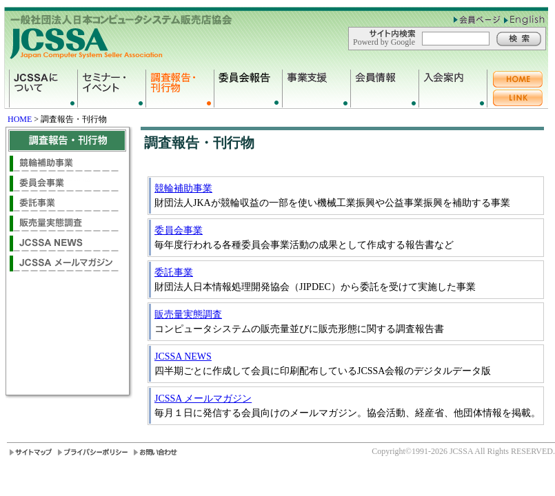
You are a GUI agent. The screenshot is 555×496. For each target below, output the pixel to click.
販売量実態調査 (188, 314)
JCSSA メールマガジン (203, 398)
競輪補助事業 (183, 188)
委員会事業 (178, 230)
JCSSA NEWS (183, 356)
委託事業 (173, 272)
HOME (20, 119)
